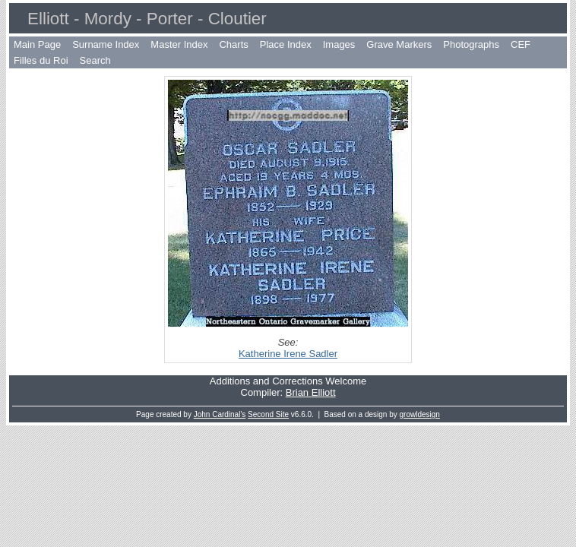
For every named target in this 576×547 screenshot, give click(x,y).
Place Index (286, 44)
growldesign (420, 414)
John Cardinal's (220, 414)
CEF (520, 44)
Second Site (268, 414)
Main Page (37, 44)
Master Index (178, 44)
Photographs (471, 44)
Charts (233, 44)
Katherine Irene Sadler (288, 353)
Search (95, 60)
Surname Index (105, 44)
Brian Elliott (311, 392)
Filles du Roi (41, 60)
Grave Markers (399, 44)
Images (339, 44)
